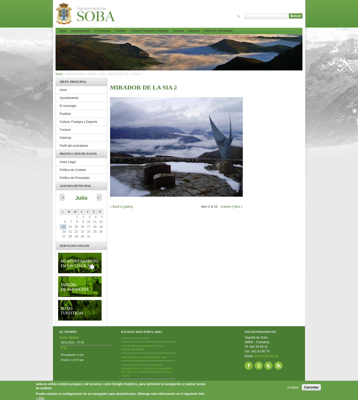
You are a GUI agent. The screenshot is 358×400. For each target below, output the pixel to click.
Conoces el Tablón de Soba (135, 338)
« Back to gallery (121, 206)
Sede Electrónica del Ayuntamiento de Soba (143, 357)
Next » (238, 206)
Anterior (225, 206)
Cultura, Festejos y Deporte (149, 31)
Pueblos (120, 31)
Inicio (63, 31)
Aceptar (293, 387)
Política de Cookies (73, 170)
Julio (81, 198)
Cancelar (311, 387)
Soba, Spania (69, 337)
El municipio (102, 31)
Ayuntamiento (80, 31)
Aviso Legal (68, 162)
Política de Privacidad (74, 178)
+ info (40, 398)
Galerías (194, 31)
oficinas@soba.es (266, 356)
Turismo (178, 31)
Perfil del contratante (218, 31)
